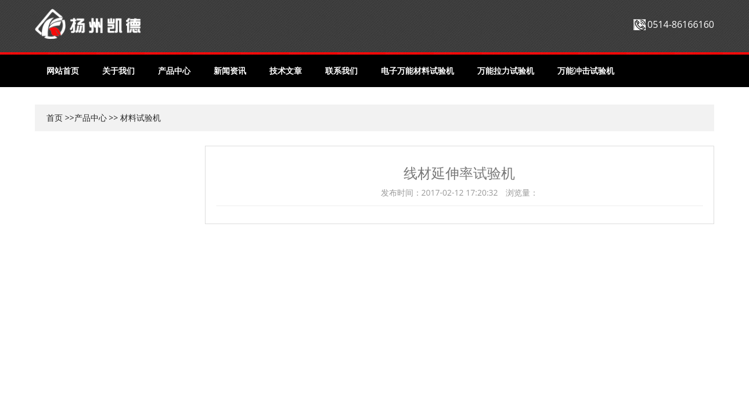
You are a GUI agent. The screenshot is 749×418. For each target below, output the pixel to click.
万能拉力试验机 (505, 70)
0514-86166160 (680, 24)
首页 (54, 117)
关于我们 (118, 70)
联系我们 (341, 70)
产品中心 (174, 70)
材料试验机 (140, 117)
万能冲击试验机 (585, 70)
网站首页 (62, 70)
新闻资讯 (230, 70)
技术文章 (285, 70)
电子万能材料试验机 (417, 70)
